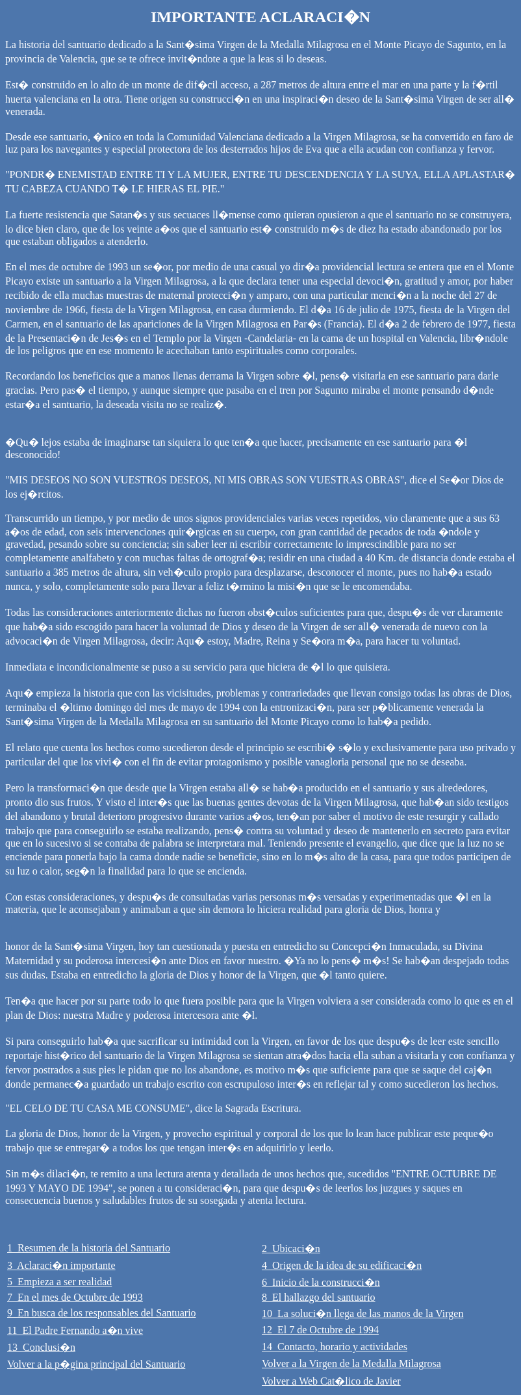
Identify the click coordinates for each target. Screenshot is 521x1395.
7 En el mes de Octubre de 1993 (75, 1297)
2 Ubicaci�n (291, 1248)
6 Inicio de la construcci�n (321, 1282)
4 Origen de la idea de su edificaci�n (342, 1265)
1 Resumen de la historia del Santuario (88, 1247)
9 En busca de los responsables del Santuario (101, 1312)
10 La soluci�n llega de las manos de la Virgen (362, 1313)
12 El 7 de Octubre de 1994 (320, 1329)
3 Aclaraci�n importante (61, 1265)
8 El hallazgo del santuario (318, 1297)
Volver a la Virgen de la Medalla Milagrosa (351, 1363)
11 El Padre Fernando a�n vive (75, 1330)
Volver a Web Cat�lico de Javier (331, 1381)
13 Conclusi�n (41, 1347)
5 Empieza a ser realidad (59, 1281)
